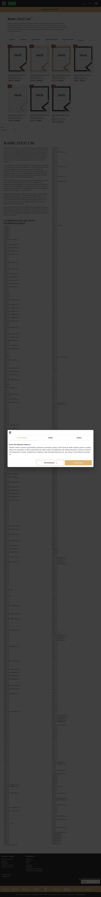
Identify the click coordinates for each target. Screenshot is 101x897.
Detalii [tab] (50, 437)
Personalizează (50, 463)
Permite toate (78, 463)
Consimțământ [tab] (22, 437)
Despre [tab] (79, 437)
